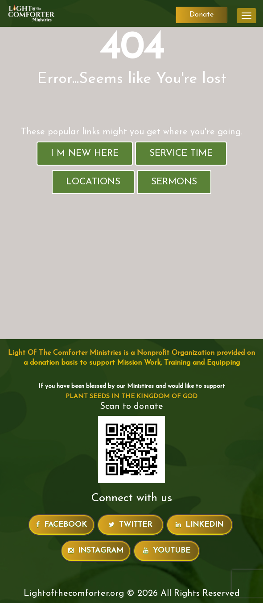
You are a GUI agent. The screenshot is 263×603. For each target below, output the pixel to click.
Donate (201, 14)
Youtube (166, 550)
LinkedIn (199, 524)
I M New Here (85, 153)
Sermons (174, 182)
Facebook (61, 524)
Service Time (181, 153)
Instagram (95, 550)
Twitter (130, 524)
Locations (93, 182)
